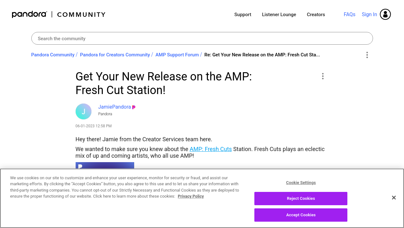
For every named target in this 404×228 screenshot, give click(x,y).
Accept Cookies (301, 220)
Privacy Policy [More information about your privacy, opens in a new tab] (191, 202)
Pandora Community (59, 14)
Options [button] (367, 55)
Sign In (369, 14)
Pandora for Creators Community (115, 55)
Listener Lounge (279, 14)
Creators (316, 14)
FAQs (349, 14)
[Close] (394, 203)
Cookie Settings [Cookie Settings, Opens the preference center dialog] (301, 188)
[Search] (202, 38)
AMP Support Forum (177, 55)
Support (242, 14)
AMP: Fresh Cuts (211, 149)
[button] (323, 76)
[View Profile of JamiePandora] (114, 107)
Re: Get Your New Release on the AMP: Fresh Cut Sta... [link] (262, 55)
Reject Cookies (301, 204)
